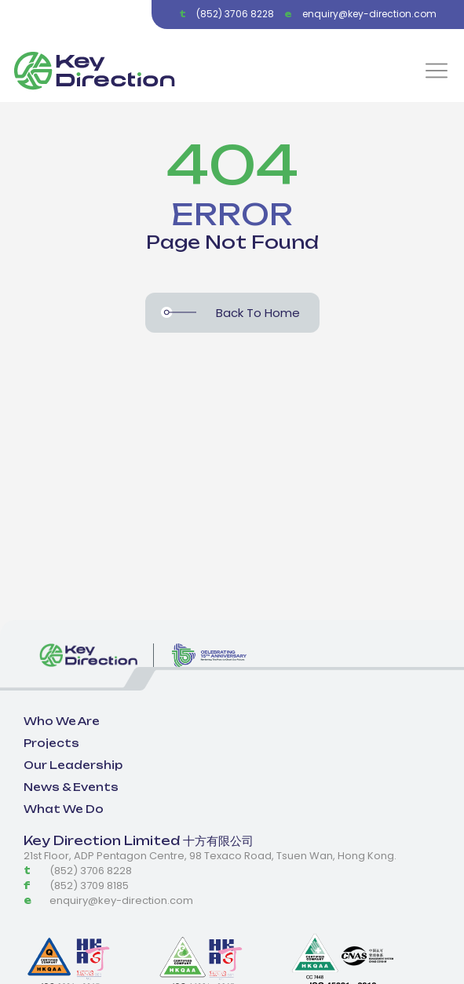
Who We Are (62, 721)
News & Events (71, 787)
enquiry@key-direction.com (369, 13)
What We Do (64, 809)
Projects (51, 743)
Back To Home (258, 312)
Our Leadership (73, 765)
